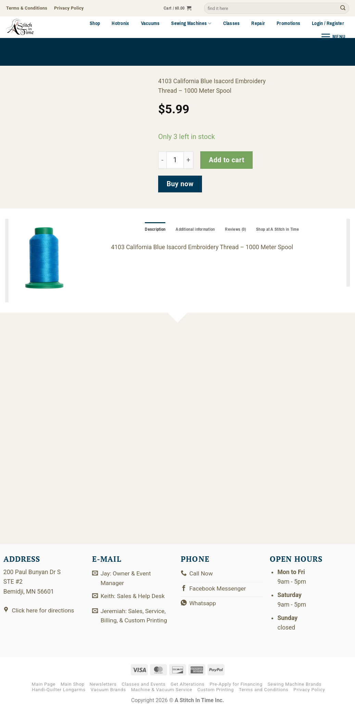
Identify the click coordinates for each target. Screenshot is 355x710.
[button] (177, 8)
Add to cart (226, 160)
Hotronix (120, 23)
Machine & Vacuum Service (161, 689)
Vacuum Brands (108, 689)
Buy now (180, 184)
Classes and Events (143, 684)
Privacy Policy (309, 689)
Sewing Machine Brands (294, 684)
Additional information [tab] (195, 229)
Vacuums (150, 23)
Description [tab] (153, 229)
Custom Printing (215, 689)
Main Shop (73, 684)
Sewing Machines (191, 23)
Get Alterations (187, 684)
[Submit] (342, 8)
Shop (95, 23)
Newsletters (102, 684)
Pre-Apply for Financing (236, 684)
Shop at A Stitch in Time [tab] (279, 229)
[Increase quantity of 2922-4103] (188, 160)
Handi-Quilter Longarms (59, 689)
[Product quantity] (175, 160)
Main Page (44, 684)
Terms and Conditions (264, 689)
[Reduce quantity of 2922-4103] (162, 160)
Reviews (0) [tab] (235, 229)
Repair (258, 23)
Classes (231, 23)
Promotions (288, 23)
